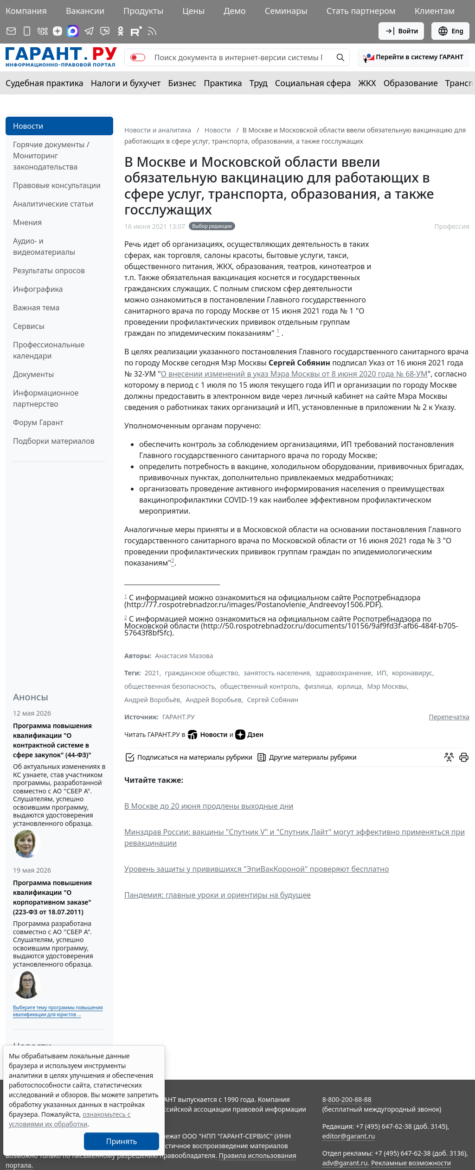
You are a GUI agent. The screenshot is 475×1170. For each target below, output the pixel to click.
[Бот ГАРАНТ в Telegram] (104, 31)
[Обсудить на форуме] (449, 757)
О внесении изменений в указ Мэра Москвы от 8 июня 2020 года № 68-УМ (294, 374)
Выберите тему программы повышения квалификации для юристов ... (58, 1011)
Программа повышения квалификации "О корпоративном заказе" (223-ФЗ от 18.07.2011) (52, 897)
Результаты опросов (49, 270)
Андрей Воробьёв (152, 699)
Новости (28, 126)
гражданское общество (201, 672)
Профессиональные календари (48, 350)
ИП (381, 672)
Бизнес (182, 82)
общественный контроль (259, 686)
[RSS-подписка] (152, 31)
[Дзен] (57, 31)
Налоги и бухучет (126, 82)
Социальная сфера (313, 82)
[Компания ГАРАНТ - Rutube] (136, 31)
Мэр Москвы (387, 686)
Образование (411, 82)
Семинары (286, 10)
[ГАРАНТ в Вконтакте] (42, 31)
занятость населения (277, 672)
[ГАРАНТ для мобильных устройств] (26, 31)
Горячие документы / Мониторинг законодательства (51, 155)
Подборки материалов (54, 441)
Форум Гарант (38, 422)
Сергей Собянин (272, 699)
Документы (33, 374)
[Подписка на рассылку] (11, 31)
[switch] (137, 57)
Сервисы (29, 326)
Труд (259, 82)
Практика (223, 82)
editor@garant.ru (348, 1136)
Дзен (249, 735)
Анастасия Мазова (184, 655)
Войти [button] (401, 31)
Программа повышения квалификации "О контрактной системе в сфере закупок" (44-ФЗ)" (52, 740)
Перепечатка (449, 716)
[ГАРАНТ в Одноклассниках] (120, 31)
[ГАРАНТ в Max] (73, 31)
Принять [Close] (121, 1141)
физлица (318, 686)
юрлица (349, 686)
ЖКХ (367, 82)
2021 (152, 672)
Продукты (143, 10)
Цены (193, 10)
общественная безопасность (169, 686)
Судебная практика (44, 82)
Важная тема (36, 307)
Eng (450, 31)
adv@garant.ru (345, 1162)
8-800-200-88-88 (347, 1099)
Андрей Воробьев (213, 699)
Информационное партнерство (45, 398)
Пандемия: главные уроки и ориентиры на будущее (217, 895)
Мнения (27, 222)
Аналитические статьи (53, 204)
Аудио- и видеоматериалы (44, 246)
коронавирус (412, 672)
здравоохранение (343, 672)
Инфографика (38, 289)
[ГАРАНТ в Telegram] (89, 31)
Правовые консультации (57, 185)
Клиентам (435, 10)
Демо (235, 10)
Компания (26, 10)
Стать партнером (361, 10)
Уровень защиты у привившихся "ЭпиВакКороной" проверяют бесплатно (256, 869)
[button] (413, 57)
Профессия (451, 226)
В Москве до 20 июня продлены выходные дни (208, 806)
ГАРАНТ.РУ (178, 716)
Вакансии (85, 10)
